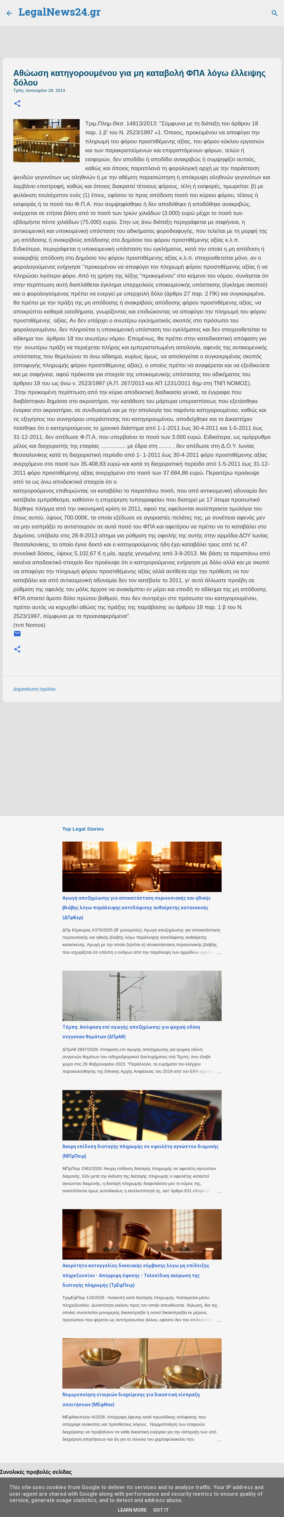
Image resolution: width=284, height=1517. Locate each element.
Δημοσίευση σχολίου (34, 689)
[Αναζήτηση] (275, 13)
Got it (161, 1510)
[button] (17, 104)
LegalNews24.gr (60, 13)
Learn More (132, 1510)
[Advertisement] (142, 758)
